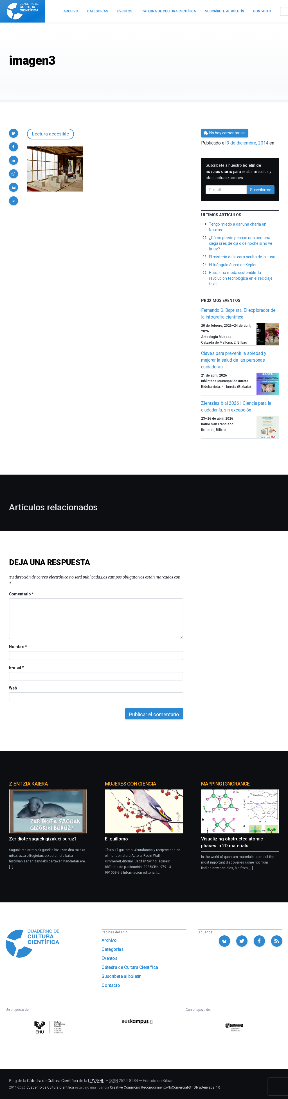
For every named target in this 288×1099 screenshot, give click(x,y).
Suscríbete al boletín (121, 976)
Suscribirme (260, 190)
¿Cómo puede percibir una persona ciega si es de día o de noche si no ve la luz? (240, 243)
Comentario (21, 594)
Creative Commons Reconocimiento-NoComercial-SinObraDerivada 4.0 (165, 1087)
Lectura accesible (50, 134)
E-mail (16, 667)
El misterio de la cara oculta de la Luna (242, 257)
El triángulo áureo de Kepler (233, 264)
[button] (13, 133)
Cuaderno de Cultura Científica (50, 1087)
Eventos (109, 958)
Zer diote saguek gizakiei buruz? (42, 839)
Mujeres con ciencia (130, 784)
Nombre (17, 646)
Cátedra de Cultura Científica (130, 967)
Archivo (109, 940)
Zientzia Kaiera (28, 784)
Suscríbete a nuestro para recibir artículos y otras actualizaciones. (238, 171)
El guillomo (116, 839)
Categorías (112, 949)
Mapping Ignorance (225, 784)
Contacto (111, 985)
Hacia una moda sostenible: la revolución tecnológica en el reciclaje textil (241, 278)
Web (13, 688)
